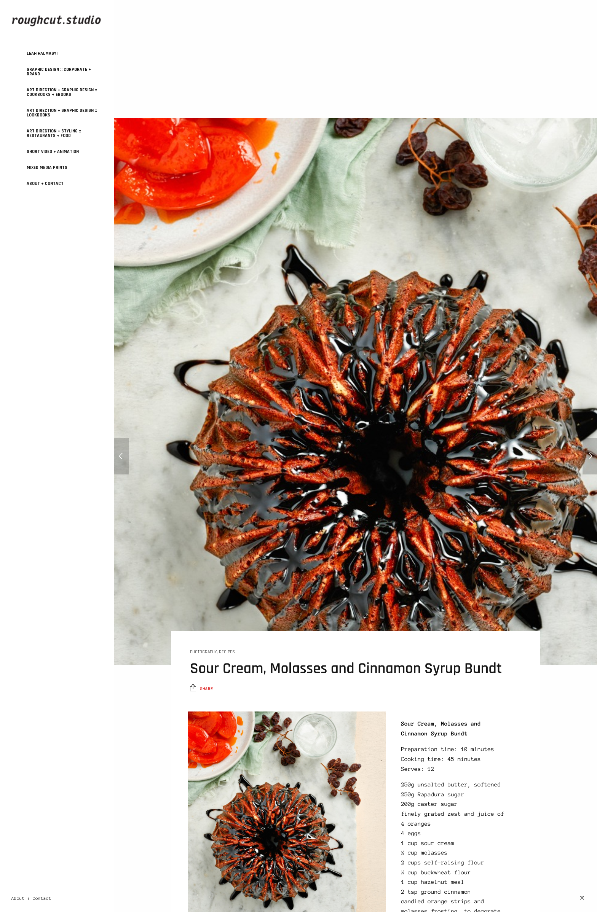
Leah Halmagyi (42, 53)
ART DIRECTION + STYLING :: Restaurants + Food (54, 133)
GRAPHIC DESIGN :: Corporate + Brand (59, 72)
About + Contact (45, 183)
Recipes (227, 652)
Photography (203, 652)
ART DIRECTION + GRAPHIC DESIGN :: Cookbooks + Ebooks (62, 92)
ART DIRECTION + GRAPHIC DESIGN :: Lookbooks (62, 113)
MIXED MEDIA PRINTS (47, 167)
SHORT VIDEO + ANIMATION (53, 151)
